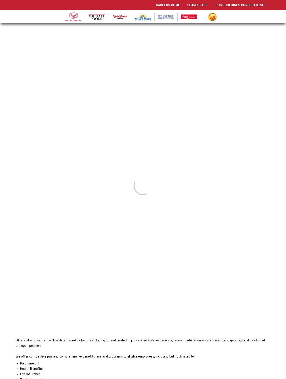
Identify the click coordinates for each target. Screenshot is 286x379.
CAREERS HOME (168, 5)
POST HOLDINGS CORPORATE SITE (241, 5)
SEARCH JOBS (197, 5)
